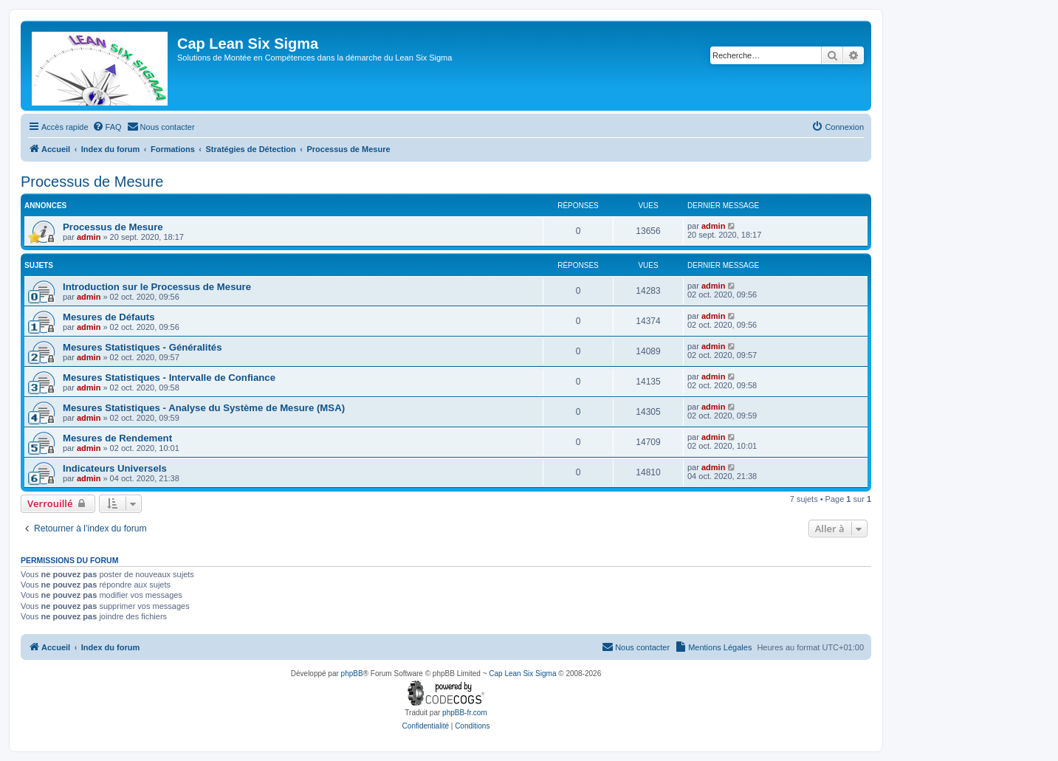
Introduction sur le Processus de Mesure (157, 286)
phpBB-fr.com (464, 713)
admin (88, 237)
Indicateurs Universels (115, 468)
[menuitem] (107, 127)
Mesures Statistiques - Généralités (142, 347)
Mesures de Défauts (109, 317)
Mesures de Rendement (117, 438)
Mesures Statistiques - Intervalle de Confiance (169, 377)
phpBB (352, 673)
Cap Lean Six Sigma (522, 673)
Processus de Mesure (92, 181)
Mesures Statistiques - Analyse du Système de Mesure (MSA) (204, 407)
